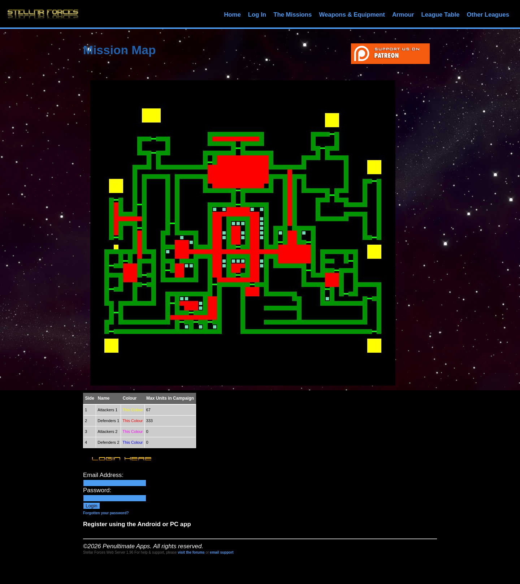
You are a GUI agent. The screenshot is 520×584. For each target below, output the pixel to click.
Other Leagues (488, 14)
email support (222, 552)
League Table (440, 14)
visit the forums (191, 552)
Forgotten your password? (106, 513)
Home (232, 14)
